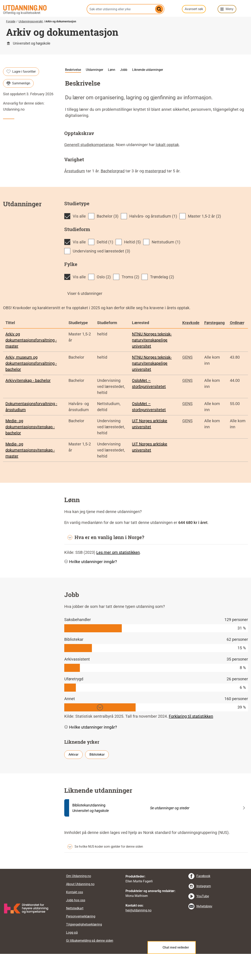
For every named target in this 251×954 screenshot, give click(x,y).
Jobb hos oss (75, 900)
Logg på (72, 932)
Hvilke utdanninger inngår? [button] (90, 561)
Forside (10, 21)
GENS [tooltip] (187, 357)
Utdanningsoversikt (31, 21)
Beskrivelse (73, 70)
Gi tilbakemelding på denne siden (89, 940)
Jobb (123, 70)
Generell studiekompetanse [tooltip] (89, 144)
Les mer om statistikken (118, 552)
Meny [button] (229, 9)
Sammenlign (18, 83)
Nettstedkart (74, 908)
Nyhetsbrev (204, 906)
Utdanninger (94, 70)
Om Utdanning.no (78, 876)
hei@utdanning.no (138, 910)
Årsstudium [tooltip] (74, 171)
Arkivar (73, 754)
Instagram (203, 886)
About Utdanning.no (80, 884)
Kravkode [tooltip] (190, 322)
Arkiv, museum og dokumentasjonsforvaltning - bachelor (31, 363)
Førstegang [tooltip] (214, 322)
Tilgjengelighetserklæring (84, 924)
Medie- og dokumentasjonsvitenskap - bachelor (30, 426)
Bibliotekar (97, 754)
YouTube (202, 896)
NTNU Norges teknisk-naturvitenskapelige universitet (152, 340)
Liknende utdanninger (147, 70)
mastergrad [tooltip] (155, 171)
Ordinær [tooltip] (237, 322)
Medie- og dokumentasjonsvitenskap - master (30, 450)
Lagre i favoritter (21, 72)
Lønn (111, 70)
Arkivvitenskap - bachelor (28, 380)
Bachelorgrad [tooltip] (112, 171)
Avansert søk (194, 9)
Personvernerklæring (80, 916)
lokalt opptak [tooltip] (167, 144)
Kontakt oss (74, 892)
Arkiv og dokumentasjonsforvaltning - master (31, 340)
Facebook (203, 876)
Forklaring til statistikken (191, 716)
